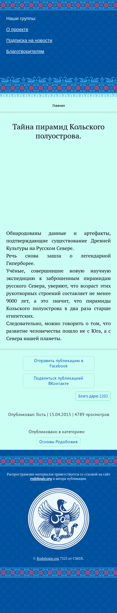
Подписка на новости (29, 40)
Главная (58, 105)
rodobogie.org (41, 478)
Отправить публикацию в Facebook (58, 363)
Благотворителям (25, 51)
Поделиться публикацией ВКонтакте (58, 380)
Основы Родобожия (58, 441)
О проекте (17, 29)
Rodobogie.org (48, 558)
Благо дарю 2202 (93, 396)
